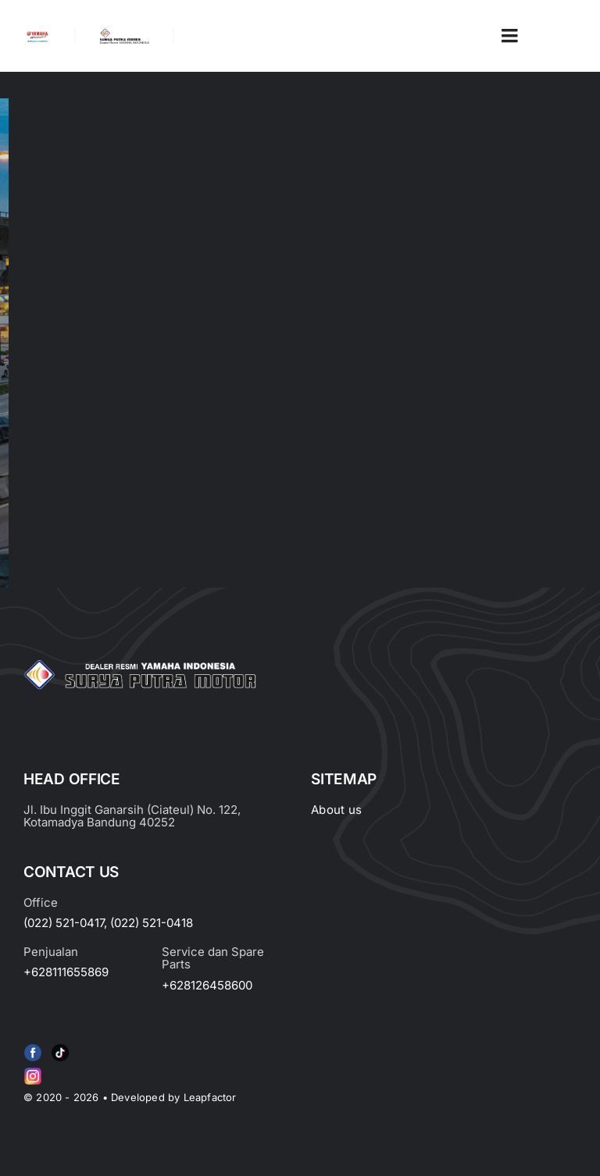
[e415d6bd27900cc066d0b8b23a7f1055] (60, 1047)
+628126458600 (207, 985)
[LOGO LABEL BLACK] (123, 34)
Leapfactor (210, 1097)
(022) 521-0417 (63, 922)
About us (336, 809)
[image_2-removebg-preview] (37, 36)
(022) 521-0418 (151, 922)
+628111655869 (66, 972)
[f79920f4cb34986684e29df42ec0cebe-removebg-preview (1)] (33, 1047)
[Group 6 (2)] (33, 1070)
